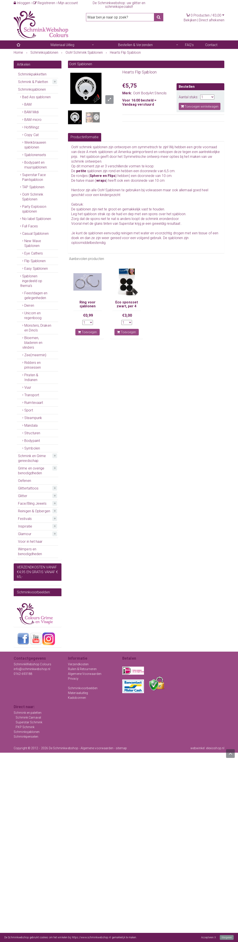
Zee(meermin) (35, 355)
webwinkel (197, 748)
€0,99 (88, 315)
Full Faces (30, 226)
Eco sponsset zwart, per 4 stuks (126, 306)
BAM (27, 104)
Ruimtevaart (33, 403)
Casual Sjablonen (35, 233)
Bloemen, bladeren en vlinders (32, 343)
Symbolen (32, 448)
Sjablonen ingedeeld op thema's (31, 281)
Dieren (29, 305)
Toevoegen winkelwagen (199, 106)
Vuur (27, 387)
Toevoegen (87, 332)
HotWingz (31, 127)
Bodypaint (32, 441)
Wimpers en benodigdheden (30, 551)
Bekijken (190, 20)
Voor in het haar (30, 541)
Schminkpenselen (26, 736)
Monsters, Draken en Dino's (37, 327)
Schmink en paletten (27, 712)
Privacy (73, 678)
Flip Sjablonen (35, 261)
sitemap (121, 748)
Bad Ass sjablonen (36, 97)
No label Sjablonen (36, 219)
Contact (211, 45)
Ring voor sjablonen (87, 304)
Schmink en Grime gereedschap (32, 458)
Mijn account (68, 3)
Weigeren (226, 937)
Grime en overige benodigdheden (31, 470)
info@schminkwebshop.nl (32, 669)
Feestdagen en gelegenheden (35, 295)
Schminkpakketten (32, 74)
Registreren (44, 3)
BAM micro (32, 120)
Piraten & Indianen (31, 377)
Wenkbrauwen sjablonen (35, 144)
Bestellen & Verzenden (135, 45)
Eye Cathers (33, 253)
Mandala (31, 425)
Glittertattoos (28, 488)
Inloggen (22, 3)
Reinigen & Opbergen (34, 511)
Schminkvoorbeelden (83, 688)
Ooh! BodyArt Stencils (150, 93)
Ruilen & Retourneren (82, 669)
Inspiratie (25, 526)
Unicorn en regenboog (32, 315)
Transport (31, 395)
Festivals (25, 519)
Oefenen (24, 481)
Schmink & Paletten (33, 82)
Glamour (24, 534)
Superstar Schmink (29, 722)
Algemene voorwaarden (97, 748)
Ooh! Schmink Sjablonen (32, 196)
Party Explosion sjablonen (34, 209)
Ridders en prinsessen (32, 365)
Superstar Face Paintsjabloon (34, 177)
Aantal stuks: (188, 97)
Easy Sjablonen (36, 268)
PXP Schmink (25, 727)
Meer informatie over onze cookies (157, 937)
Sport (28, 410)
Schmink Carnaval (28, 717)
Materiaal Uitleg (62, 45)
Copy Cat (31, 135)
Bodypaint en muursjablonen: (35, 164)
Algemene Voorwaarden (84, 674)
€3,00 (127, 315)
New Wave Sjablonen (32, 243)
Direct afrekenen (211, 20)
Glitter (22, 496)
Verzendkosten (78, 664)
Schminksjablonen (32, 89)
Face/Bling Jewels (32, 503)
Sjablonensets (35, 155)
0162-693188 (23, 674)
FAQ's (189, 45)
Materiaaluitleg (78, 693)
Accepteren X (208, 937)
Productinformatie (85, 137)
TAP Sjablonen (33, 187)
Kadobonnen (77, 697)
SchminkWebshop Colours (32, 664)
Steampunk (33, 418)
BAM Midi (31, 112)
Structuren (32, 433)
